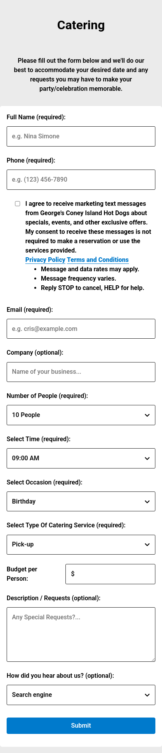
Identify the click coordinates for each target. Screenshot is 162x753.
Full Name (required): (36, 117)
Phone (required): (31, 160)
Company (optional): (35, 352)
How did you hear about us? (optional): (60, 675)
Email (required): (30, 309)
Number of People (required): (47, 395)
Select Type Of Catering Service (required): (66, 525)
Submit (81, 725)
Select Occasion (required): (45, 482)
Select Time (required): (38, 439)
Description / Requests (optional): (53, 598)
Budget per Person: (22, 574)
